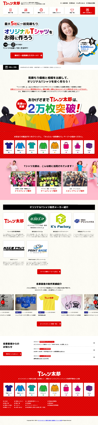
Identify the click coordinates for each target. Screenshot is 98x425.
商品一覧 (18, 403)
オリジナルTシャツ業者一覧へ (49, 324)
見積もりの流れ (8, 405)
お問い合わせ (80, 3)
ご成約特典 (64, 3)
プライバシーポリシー (32, 405)
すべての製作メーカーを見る (49, 271)
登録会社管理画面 (53, 405)
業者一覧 (6, 403)
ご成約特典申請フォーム (33, 401)
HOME (6, 401)
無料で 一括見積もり (27, 55)
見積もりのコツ (19, 401)
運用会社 (51, 403)
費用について (7, 407)
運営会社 (72, 3)
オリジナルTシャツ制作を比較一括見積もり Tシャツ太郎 (50, 420)
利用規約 (29, 403)
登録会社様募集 (53, 401)
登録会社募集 (90, 3)
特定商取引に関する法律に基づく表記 (36, 407)
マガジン (18, 405)
